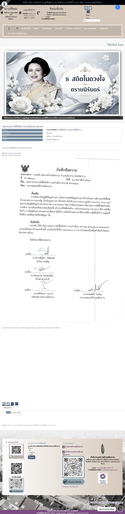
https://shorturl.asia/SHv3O (12, 155)
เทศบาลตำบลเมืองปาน (74, 446)
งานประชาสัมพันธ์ (51, 130)
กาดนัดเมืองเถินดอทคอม (81, 513)
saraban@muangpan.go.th (63, 19)
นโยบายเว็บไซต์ (118, 502)
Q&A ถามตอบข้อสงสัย (106, 502)
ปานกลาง (31, 452)
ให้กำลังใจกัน (8, 408)
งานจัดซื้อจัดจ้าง (62, 130)
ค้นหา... (88, 18)
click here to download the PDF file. (49, 328)
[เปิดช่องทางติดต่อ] (120, 509)
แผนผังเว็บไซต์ (95, 502)
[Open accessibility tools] (117, 7)
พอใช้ (30, 454)
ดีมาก (30, 448)
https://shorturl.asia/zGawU (12, 153)
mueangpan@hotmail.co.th (59, 17)
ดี (29, 450)
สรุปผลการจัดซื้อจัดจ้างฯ (74, 130)
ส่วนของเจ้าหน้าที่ (11, 442)
